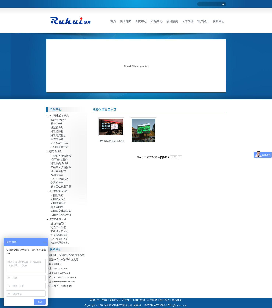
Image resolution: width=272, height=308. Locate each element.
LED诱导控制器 (59, 143)
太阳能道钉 (57, 195)
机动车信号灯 (58, 223)
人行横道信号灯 (60, 239)
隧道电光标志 (58, 135)
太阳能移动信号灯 (61, 215)
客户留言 (164, 300)
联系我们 (177, 300)
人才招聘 (152, 300)
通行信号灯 (57, 124)
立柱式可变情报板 (61, 167)
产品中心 (127, 300)
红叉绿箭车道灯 (60, 235)
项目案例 (139, 300)
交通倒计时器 (58, 227)
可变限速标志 (58, 171)
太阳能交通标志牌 (61, 211)
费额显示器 (57, 175)
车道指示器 (57, 139)
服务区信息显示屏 (143, 141)
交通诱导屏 (57, 183)
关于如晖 (102, 300)
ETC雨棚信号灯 (59, 147)
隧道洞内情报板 (60, 163)
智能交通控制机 (60, 243)
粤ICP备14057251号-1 (155, 305)
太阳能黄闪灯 (58, 199)
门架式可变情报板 (61, 156)
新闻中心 (115, 300)
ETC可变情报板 (59, 179)
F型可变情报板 (59, 159)
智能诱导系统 (58, 120)
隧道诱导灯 (57, 127)
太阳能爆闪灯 (58, 203)
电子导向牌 (57, 207)
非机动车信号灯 (60, 231)
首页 (173, 157)
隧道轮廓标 (57, 131)
